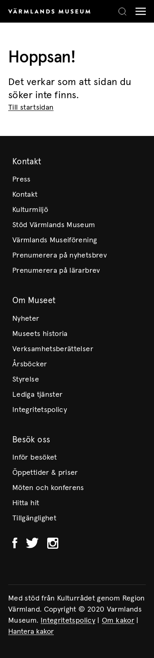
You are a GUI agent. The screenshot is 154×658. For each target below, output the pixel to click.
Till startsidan (30, 107)
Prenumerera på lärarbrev (56, 270)
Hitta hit (25, 503)
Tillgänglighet (34, 518)
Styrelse (25, 379)
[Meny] (138, 11)
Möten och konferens (48, 488)
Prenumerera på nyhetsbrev (59, 255)
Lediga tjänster (37, 394)
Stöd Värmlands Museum (53, 225)
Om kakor (118, 620)
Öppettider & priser (45, 472)
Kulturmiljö (30, 210)
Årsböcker (29, 364)
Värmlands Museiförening (54, 240)
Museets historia (40, 334)
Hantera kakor (31, 631)
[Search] (122, 11)
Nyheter (25, 318)
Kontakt (25, 194)
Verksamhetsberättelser (52, 349)
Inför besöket (34, 457)
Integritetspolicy (39, 410)
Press (21, 179)
